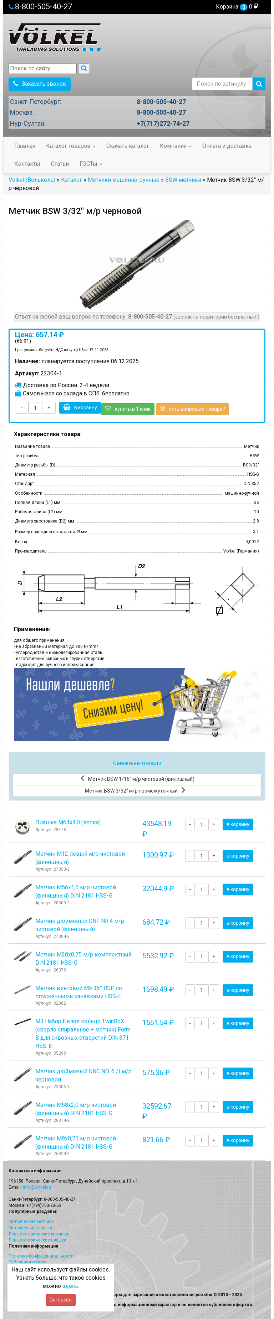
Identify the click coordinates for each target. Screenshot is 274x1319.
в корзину (80, 407)
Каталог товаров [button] (71, 146)
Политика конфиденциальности (41, 1256)
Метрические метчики (31, 1221)
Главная (24, 146)
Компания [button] (176, 146)
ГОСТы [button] (91, 163)
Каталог (71, 179)
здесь (70, 1286)
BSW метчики (183, 179)
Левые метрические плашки (37, 1240)
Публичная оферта (28, 1262)
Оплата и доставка (227, 146)
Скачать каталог (127, 146)
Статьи (60, 163)
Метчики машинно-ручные (123, 179)
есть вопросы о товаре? (192, 408)
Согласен (61, 1300)
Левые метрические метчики (38, 1233)
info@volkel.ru (37, 1187)
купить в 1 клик (128, 408)
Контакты (27, 163)
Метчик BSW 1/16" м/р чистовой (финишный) (137, 778)
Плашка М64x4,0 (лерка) (68, 822)
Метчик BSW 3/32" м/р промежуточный (135, 790)
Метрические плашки (30, 1227)
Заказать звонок (39, 83)
